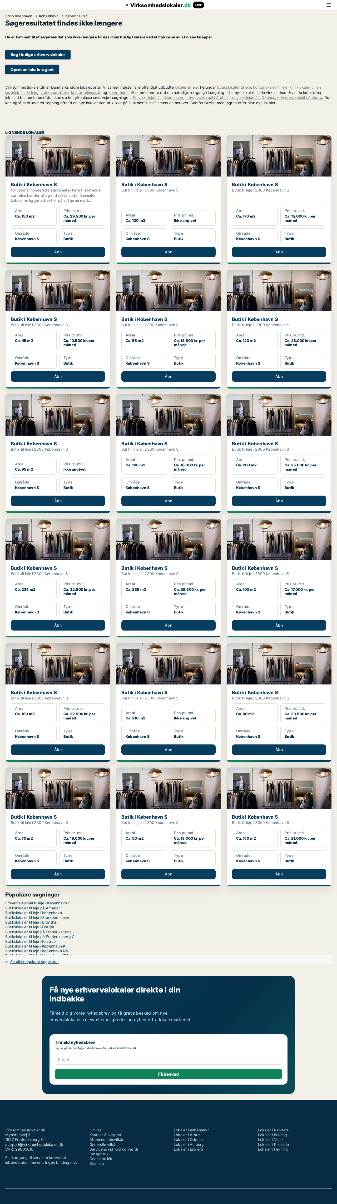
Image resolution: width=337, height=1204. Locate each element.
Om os (95, 1130)
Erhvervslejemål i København (158, 97)
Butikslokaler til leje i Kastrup (30, 941)
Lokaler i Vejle (270, 1139)
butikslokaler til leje (234, 87)
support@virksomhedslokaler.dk (34, 1144)
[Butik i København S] (58, 199)
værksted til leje (55, 92)
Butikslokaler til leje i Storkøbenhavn (37, 917)
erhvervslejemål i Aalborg (299, 97)
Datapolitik (99, 1154)
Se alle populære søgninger (34, 961)
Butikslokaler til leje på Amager (32, 908)
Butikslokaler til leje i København (33, 912)
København (49, 16)
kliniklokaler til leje (305, 87)
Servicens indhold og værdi (114, 1149)
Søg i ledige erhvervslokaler (38, 54)
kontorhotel (118, 92)
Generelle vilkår (103, 1144)
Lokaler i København (192, 1130)
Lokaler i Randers (273, 1130)
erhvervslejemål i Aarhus (207, 97)
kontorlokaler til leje (270, 87)
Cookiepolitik (101, 1158)
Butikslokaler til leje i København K (35, 946)
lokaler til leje (186, 87)
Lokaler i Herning (273, 1149)
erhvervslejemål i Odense (253, 97)
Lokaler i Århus (187, 1134)
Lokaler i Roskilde (273, 1144)
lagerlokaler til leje (21, 92)
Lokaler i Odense (189, 1139)
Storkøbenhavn (18, 16)
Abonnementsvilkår (106, 1139)
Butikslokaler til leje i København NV (36, 951)
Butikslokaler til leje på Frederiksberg (38, 932)
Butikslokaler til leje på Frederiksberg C (40, 936)
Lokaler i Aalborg (189, 1144)
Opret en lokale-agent (32, 69)
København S (76, 16)
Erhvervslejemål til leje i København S (38, 903)
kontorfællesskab (86, 92)
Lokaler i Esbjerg (188, 1149)
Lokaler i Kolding (272, 1134)
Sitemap (97, 1163)
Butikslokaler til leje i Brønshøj (31, 922)
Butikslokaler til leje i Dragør (29, 927)
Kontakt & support (105, 1134)
